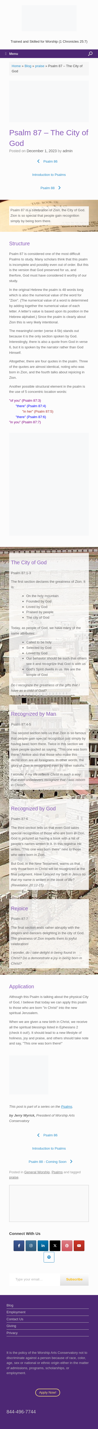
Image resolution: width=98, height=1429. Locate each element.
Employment (16, 1312)
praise (39, 66)
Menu (11, 54)
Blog (28, 66)
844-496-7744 (21, 1411)
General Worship (37, 1172)
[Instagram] (31, 1245)
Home (16, 66)
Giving (11, 1326)
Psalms (66, 1106)
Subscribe (74, 1279)
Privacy (12, 1333)
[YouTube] (79, 1245)
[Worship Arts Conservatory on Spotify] (49, 1257)
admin (68, 151)
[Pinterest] (67, 1245)
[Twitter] (55, 1245)
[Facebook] (19, 1245)
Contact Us (15, 1319)
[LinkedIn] (43, 1245)
